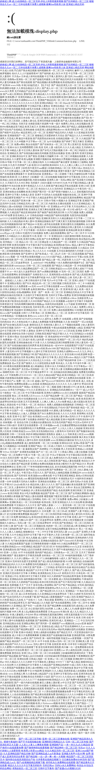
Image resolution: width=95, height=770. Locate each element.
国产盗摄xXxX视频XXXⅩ (68, 768)
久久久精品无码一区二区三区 (59, 750)
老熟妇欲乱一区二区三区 (24, 768)
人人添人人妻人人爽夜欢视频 (33, 745)
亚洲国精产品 (56, 745)
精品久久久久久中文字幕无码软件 (25, 765)
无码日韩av (48, 765)
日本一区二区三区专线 (77, 742)
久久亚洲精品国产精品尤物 (16, 753)
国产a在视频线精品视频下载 (31, 762)
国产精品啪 (31, 756)
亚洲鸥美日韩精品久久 (53, 742)
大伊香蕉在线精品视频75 (48, 759)
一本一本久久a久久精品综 (77, 745)
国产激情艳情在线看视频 (36, 747)
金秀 (88, 753)
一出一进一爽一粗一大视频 (51, 756)
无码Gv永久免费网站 (65, 765)
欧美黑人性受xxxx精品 (32, 750)
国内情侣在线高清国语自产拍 (20, 759)
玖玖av (81, 747)
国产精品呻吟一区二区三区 (63, 747)
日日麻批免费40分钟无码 (74, 759)
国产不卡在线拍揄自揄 (29, 742)
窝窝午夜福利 (10, 742)
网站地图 (89, 67)
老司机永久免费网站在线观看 (60, 762)
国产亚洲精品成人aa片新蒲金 (45, 753)
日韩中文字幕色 (46, 768)
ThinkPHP (11, 55)
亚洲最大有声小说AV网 (73, 753)
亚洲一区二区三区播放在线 (55, 739)
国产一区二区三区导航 (30, 739)
